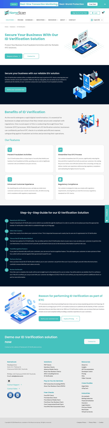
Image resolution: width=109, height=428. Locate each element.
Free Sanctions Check (50, 397)
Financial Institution (88, 400)
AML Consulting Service (51, 374)
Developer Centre (87, 371)
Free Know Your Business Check (53, 402)
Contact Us (31, 56)
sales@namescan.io (17, 376)
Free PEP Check (49, 395)
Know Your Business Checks (52, 371)
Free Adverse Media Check (52, 400)
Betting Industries (87, 398)
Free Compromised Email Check (54, 404)
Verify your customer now (15, 89)
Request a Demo (13, 56)
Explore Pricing (70, 318)
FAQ (83, 376)
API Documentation (88, 369)
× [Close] (105, 4)
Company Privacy (81, 422)
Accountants (85, 396)
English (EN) (95, 20)
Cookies (101, 422)
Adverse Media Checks (51, 369)
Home (6, 26)
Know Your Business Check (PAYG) (54, 386)
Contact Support (14, 385)
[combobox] (96, 20)
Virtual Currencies (87, 412)
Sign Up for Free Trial (80, 13)
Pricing (84, 374)
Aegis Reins (85, 386)
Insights (84, 367)
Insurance (85, 403)
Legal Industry (86, 405)
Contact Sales (13, 389)
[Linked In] (9, 381)
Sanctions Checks (49, 367)
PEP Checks (47, 365)
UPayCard (85, 388)
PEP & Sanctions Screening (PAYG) (54, 384)
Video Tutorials (86, 378)
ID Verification (48, 376)
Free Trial (92, 4)
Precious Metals (87, 407)
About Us (85, 365)
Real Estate (85, 409)
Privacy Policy (92, 422)
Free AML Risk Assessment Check (54, 406)
